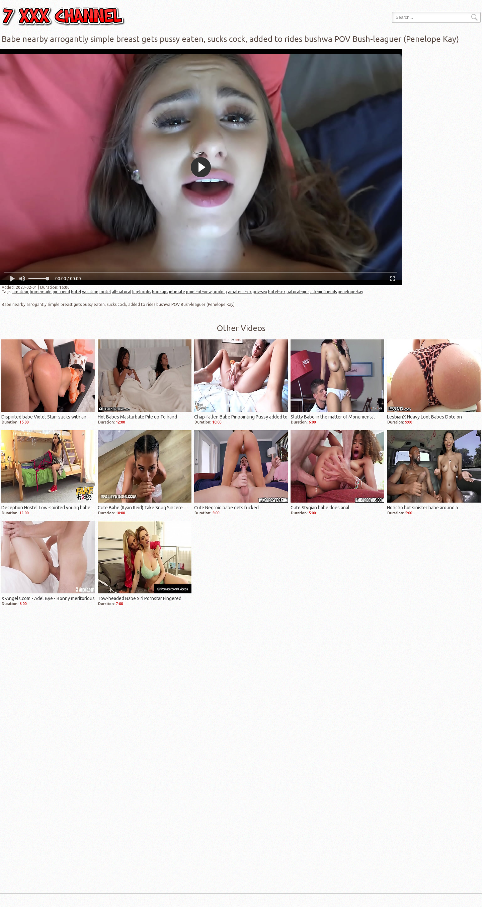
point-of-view (199, 291)
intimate (177, 291)
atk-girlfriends (323, 291)
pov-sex (260, 291)
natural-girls (298, 291)
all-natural (121, 291)
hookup (220, 291)
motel (105, 291)
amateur (20, 291)
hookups (160, 291)
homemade (41, 291)
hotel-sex (277, 291)
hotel (76, 291)
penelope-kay (350, 291)
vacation (90, 291)
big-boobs (141, 291)
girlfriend (61, 291)
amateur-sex (240, 291)
